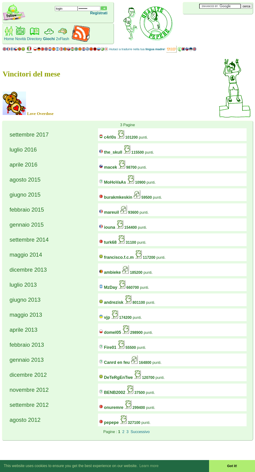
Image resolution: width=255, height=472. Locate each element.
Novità (20, 39)
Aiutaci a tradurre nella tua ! (137, 49)
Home (9, 39)
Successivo (140, 432)
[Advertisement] (210, 22)
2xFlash (62, 39)
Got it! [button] (232, 466)
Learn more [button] (149, 466)
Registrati (99, 13)
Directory (34, 39)
